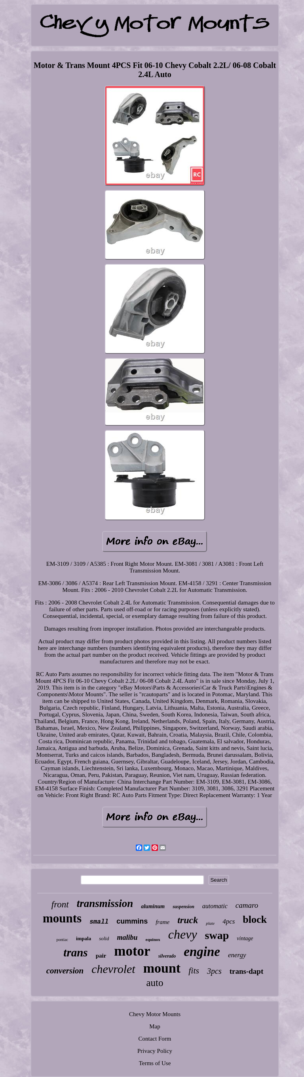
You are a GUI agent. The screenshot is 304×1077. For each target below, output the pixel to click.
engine (202, 952)
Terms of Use (155, 1063)
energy (237, 955)
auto (154, 982)
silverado (167, 956)
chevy (182, 934)
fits (193, 970)
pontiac (62, 939)
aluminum (153, 906)
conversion (65, 970)
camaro (247, 905)
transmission (105, 903)
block (255, 919)
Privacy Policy (154, 1051)
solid (104, 938)
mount (161, 968)
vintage (245, 938)
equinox (153, 939)
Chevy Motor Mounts (154, 1014)
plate (210, 923)
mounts (62, 918)
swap (217, 935)
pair (101, 955)
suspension (183, 906)
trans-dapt (247, 971)
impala (83, 938)
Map (154, 1026)
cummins (132, 921)
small (98, 922)
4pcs (228, 921)
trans (75, 952)
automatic (215, 906)
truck (187, 920)
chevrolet (113, 968)
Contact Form (155, 1038)
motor (132, 951)
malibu (127, 937)
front (60, 904)
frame (162, 922)
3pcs (214, 971)
